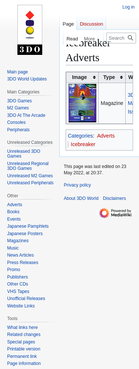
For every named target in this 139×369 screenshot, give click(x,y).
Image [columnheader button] (79, 77)
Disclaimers (114, 198)
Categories (80, 136)
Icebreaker (83, 144)
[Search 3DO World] (121, 38)
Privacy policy (77, 185)
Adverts (106, 136)
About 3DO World (81, 198)
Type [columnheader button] (109, 77)
